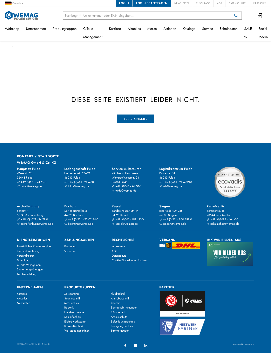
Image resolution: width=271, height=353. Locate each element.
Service (207, 28)
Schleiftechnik (72, 317)
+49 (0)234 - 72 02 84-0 (81, 219)
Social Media (263, 32)
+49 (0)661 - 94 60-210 (175, 182)
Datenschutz (237, 3)
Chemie (115, 303)
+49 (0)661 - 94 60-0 (31, 182)
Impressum (259, 3)
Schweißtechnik (73, 326)
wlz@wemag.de (170, 186)
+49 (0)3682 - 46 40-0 (222, 219)
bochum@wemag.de (78, 224)
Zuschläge (203, 3)
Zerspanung (71, 294)
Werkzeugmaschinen (76, 330)
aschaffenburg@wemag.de (35, 224)
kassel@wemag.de (125, 224)
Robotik (69, 307)
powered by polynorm (243, 344)
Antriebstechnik (120, 298)
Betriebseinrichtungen (124, 307)
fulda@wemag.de (29, 186)
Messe (152, 28)
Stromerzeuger (120, 330)
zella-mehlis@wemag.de (223, 224)
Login (124, 3)
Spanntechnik (72, 298)
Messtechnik (71, 303)
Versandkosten (25, 256)
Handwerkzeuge (74, 312)
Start (7, 46)
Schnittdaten (229, 28)
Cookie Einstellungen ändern (129, 260)
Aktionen (169, 28)
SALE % (248, 32)
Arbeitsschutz (119, 317)
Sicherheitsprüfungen (30, 269)
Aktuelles (134, 28)
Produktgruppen (65, 28)
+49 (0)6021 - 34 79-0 (32, 219)
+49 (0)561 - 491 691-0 (128, 219)
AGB (219, 3)
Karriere (115, 28)
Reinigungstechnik (122, 326)
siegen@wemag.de (172, 224)
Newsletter (181, 3)
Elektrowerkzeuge (75, 321)
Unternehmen (36, 28)
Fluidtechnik (118, 294)
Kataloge (189, 28)
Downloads (24, 260)
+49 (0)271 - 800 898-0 (175, 219)
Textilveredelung (26, 274)
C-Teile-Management (92, 32)
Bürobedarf (118, 312)
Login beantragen (152, 3)
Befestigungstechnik (123, 321)
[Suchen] (236, 16)
